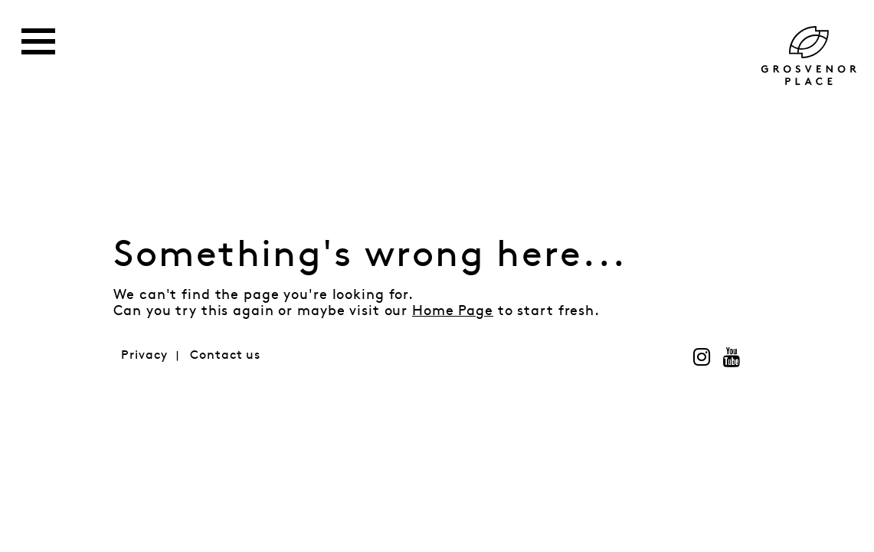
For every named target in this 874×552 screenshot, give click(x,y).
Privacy (144, 355)
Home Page (452, 311)
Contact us (225, 355)
